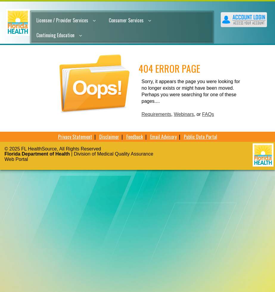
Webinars (184, 114)
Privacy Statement (75, 136)
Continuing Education (59, 35)
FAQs (208, 114)
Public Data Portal (200, 136)
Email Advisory (163, 136)
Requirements (156, 114)
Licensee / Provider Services (66, 20)
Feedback (134, 136)
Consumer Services (130, 20)
